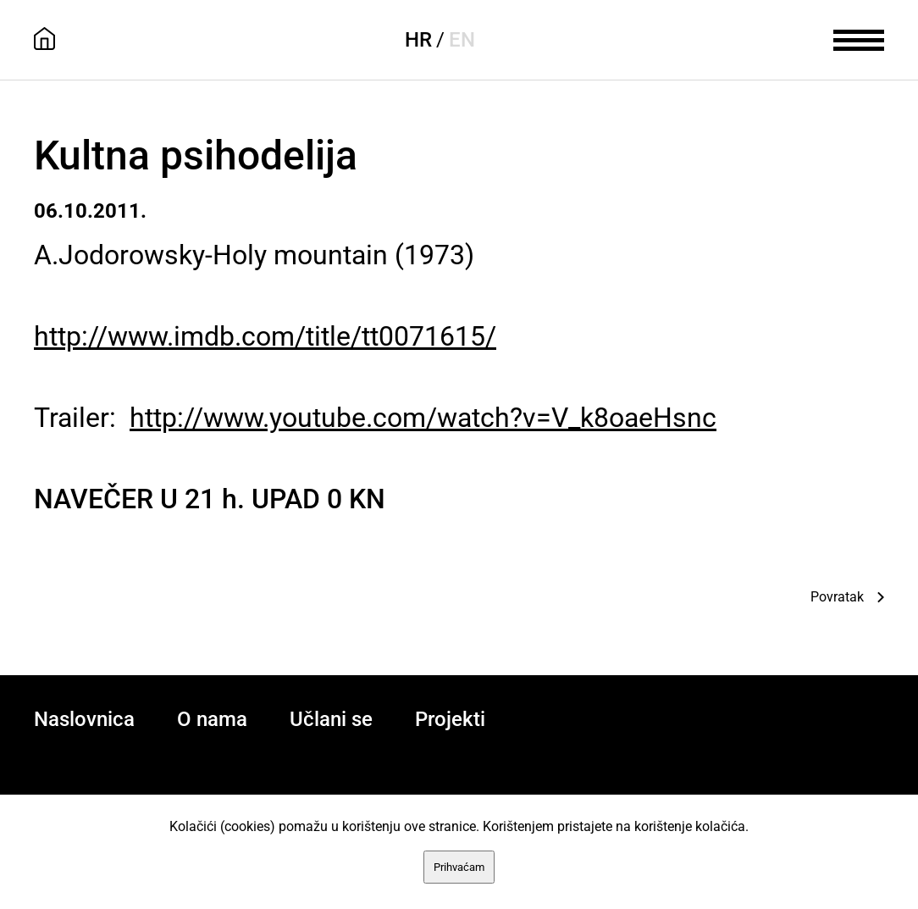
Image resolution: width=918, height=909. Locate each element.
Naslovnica (84, 719)
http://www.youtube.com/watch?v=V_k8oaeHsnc (423, 418)
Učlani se (331, 719)
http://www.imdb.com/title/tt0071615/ (265, 336)
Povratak (837, 597)
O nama (212, 719)
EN (462, 40)
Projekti (450, 719)
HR (418, 40)
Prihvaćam (459, 867)
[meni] (858, 38)
